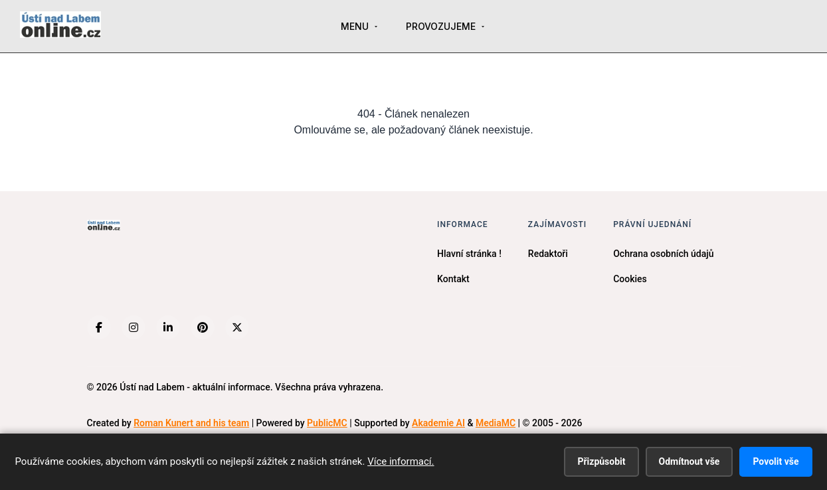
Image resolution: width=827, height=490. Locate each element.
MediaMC (495, 423)
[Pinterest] (203, 327)
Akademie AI (438, 423)
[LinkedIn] (168, 327)
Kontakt (453, 279)
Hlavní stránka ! (469, 253)
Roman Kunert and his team (191, 423)
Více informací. (400, 461)
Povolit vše (775, 461)
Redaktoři (548, 253)
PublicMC (327, 423)
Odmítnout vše (689, 461)
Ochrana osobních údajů (663, 253)
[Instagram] (133, 327)
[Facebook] (99, 327)
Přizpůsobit (601, 461)
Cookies (630, 279)
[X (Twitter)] (237, 327)
